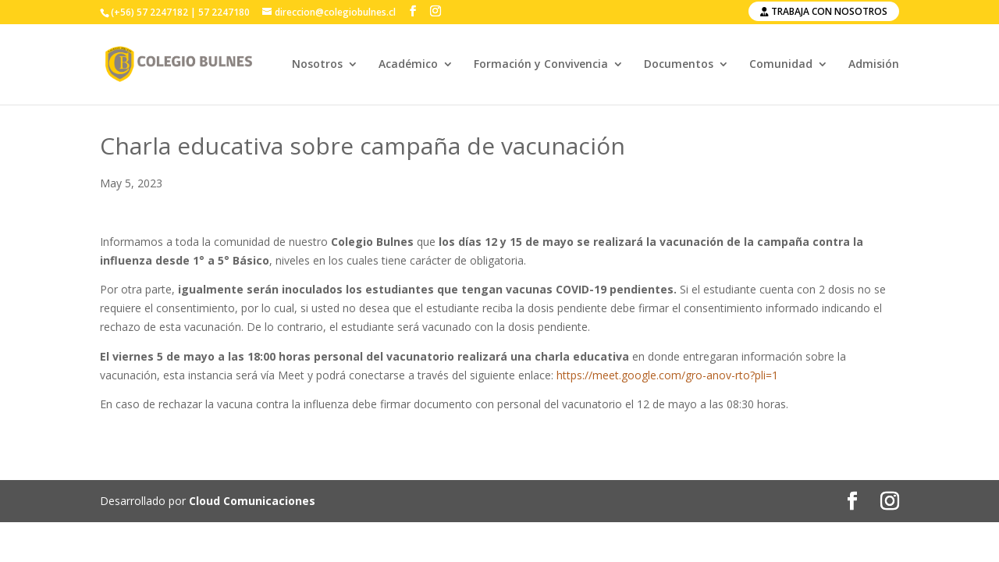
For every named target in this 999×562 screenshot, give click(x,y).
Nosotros (317, 65)
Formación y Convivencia (541, 65)
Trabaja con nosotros (823, 11)
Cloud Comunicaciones (252, 500)
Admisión (873, 65)
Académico (408, 65)
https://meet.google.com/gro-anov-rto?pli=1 (667, 375)
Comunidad (780, 65)
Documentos (678, 65)
